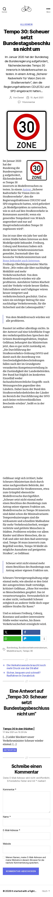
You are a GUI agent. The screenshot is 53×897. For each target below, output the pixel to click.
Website (7, 844)
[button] (12, 632)
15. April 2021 (37, 97)
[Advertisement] (26, 442)
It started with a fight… (24, 891)
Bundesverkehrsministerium (33, 647)
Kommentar (9, 789)
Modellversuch (14, 651)
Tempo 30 (28, 651)
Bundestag (12, 647)
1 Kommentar (28, 102)
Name (7, 817)
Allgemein (26, 24)
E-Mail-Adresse (11, 830)
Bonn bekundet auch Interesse (21, 260)
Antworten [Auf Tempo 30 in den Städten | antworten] (10, 750)
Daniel (21, 97)
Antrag (27, 189)
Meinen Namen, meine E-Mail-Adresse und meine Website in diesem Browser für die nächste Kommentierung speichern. (26, 860)
